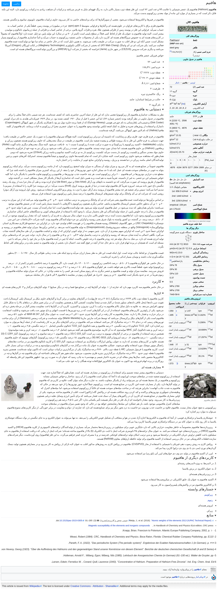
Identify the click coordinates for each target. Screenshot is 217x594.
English (6, 4)
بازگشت (16, 4)
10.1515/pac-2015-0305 (71, 520)
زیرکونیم (208, 494)
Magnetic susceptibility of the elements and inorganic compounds (119, 525)
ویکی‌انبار (199, 577)
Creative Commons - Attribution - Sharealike (93, 586)
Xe (183, 104)
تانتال (177, 83)
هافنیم (196, 569)
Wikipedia (34, 586)
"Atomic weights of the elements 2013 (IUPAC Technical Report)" (170, 520)
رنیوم (210, 500)
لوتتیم (192, 83)
